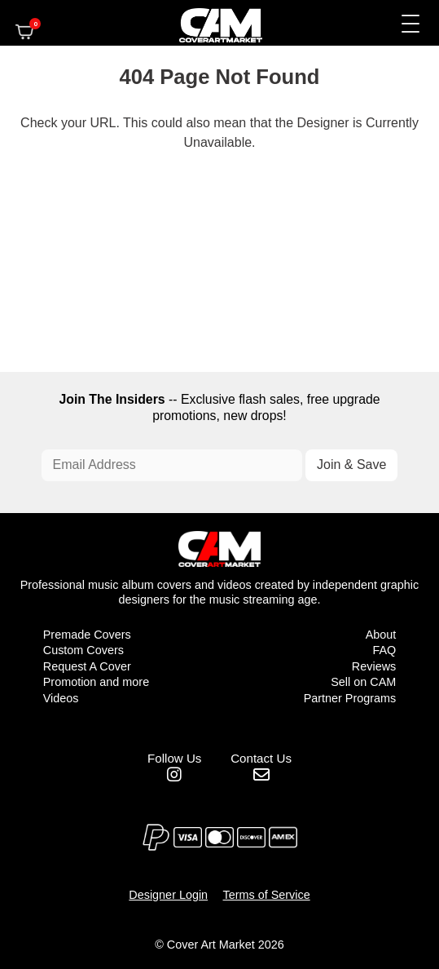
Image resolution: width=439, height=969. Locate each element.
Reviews (374, 666)
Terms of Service (266, 894)
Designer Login (168, 894)
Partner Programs (350, 698)
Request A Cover (87, 666)
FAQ (384, 650)
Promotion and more (96, 681)
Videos (61, 698)
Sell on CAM (363, 681)
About (381, 634)
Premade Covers (87, 634)
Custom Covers (83, 650)
